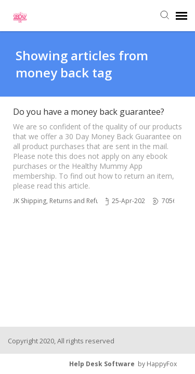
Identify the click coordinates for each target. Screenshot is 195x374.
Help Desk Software (102, 363)
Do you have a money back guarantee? (88, 111)
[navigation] (181, 15)
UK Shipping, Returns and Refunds (60, 200)
